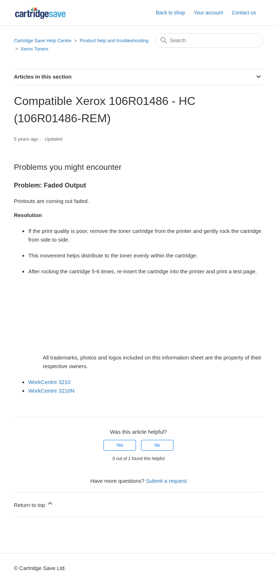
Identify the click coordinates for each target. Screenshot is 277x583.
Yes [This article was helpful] (119, 445)
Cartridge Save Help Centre (42, 40)
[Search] (209, 40)
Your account (208, 13)
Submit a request (166, 481)
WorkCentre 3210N (51, 391)
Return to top (34, 504)
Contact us (244, 13)
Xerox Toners (34, 49)
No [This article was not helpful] (157, 445)
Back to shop (170, 13)
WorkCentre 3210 (49, 382)
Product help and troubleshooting (114, 40)
